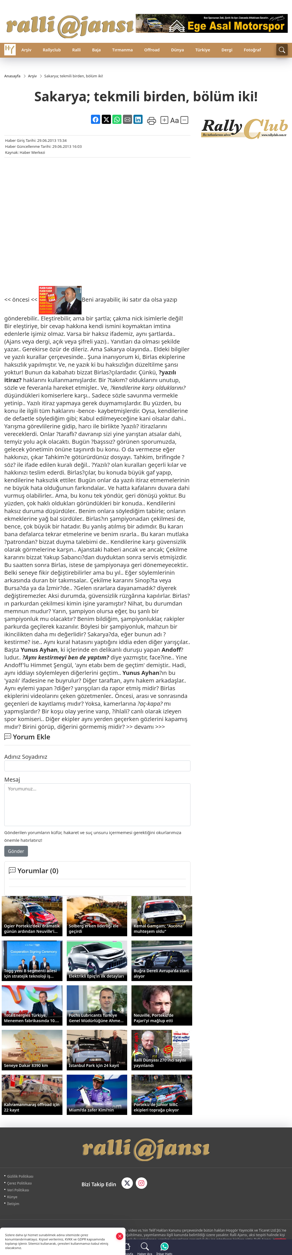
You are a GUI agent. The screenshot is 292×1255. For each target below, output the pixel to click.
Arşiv (26, 50)
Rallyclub (52, 50)
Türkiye (202, 50)
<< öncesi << (20, 299)
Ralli (76, 50)
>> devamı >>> (145, 727)
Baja (96, 50)
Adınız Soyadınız (25, 756)
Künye (12, 1197)
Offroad (152, 50)
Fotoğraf (252, 50)
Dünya (177, 50)
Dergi (227, 50)
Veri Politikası (18, 1190)
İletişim (13, 1203)
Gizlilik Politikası (20, 1176)
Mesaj (12, 779)
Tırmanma (122, 50)
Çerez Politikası (19, 1183)
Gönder (16, 851)
